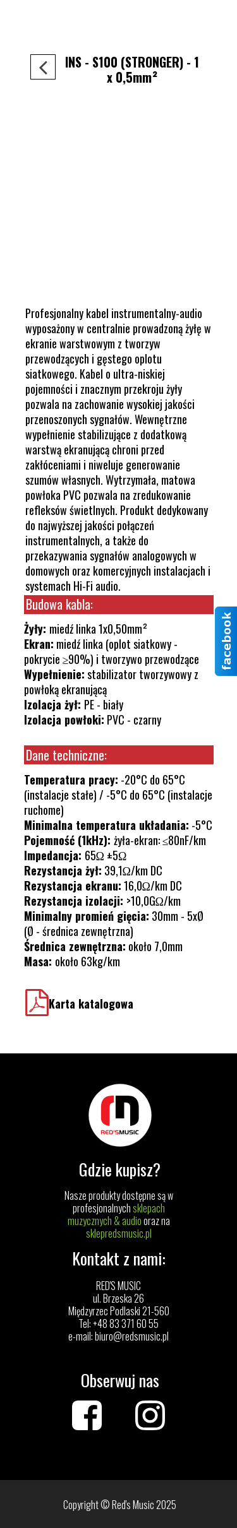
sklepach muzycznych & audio (116, 1214)
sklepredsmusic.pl (119, 1233)
